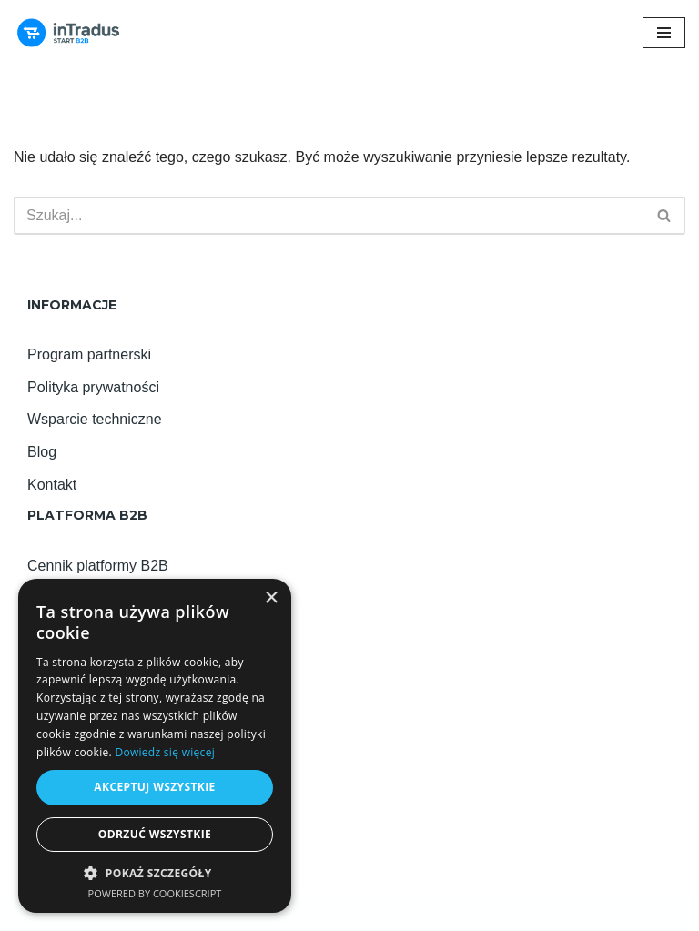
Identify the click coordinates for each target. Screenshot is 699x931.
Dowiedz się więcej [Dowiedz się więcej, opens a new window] (165, 752)
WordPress (413, 912)
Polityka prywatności (93, 387)
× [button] (271, 598)
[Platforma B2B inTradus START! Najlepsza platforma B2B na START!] (68, 33)
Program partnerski (89, 354)
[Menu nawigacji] (664, 32)
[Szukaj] (329, 216)
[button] (154, 873)
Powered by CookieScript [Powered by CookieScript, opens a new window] (155, 893)
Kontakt (51, 484)
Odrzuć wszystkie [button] (154, 834)
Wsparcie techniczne (94, 419)
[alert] (154, 746)
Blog (41, 452)
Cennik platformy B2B (97, 565)
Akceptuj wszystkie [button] (154, 786)
